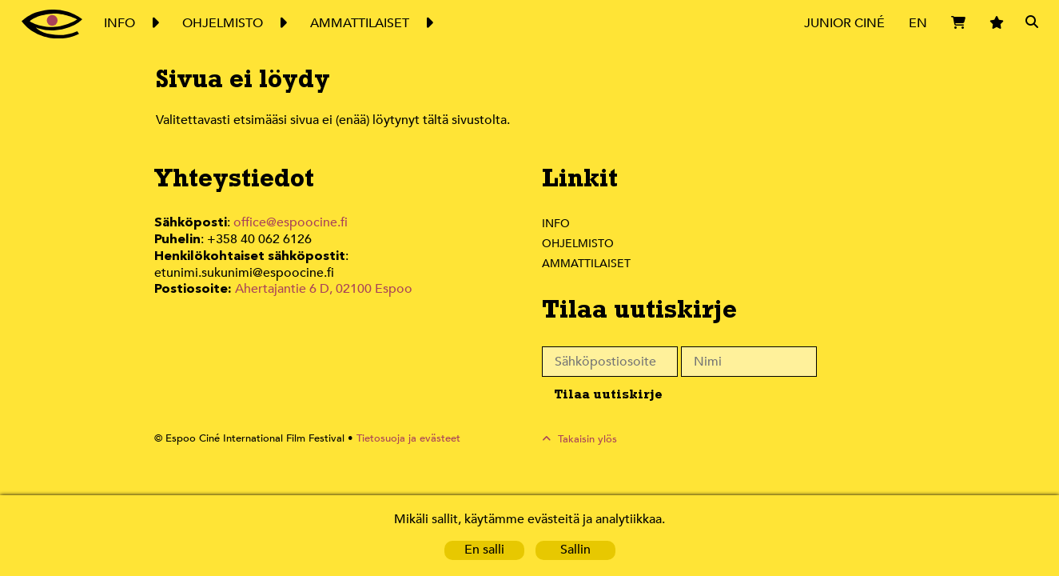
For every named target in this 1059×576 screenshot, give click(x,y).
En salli (483, 550)
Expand (153, 23)
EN (917, 23)
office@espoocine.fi (291, 223)
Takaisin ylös (588, 439)
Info (555, 223)
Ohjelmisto (578, 243)
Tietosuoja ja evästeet (399, 439)
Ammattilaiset (587, 263)
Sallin (575, 550)
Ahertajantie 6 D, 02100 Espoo (322, 271)
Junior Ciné (844, 23)
